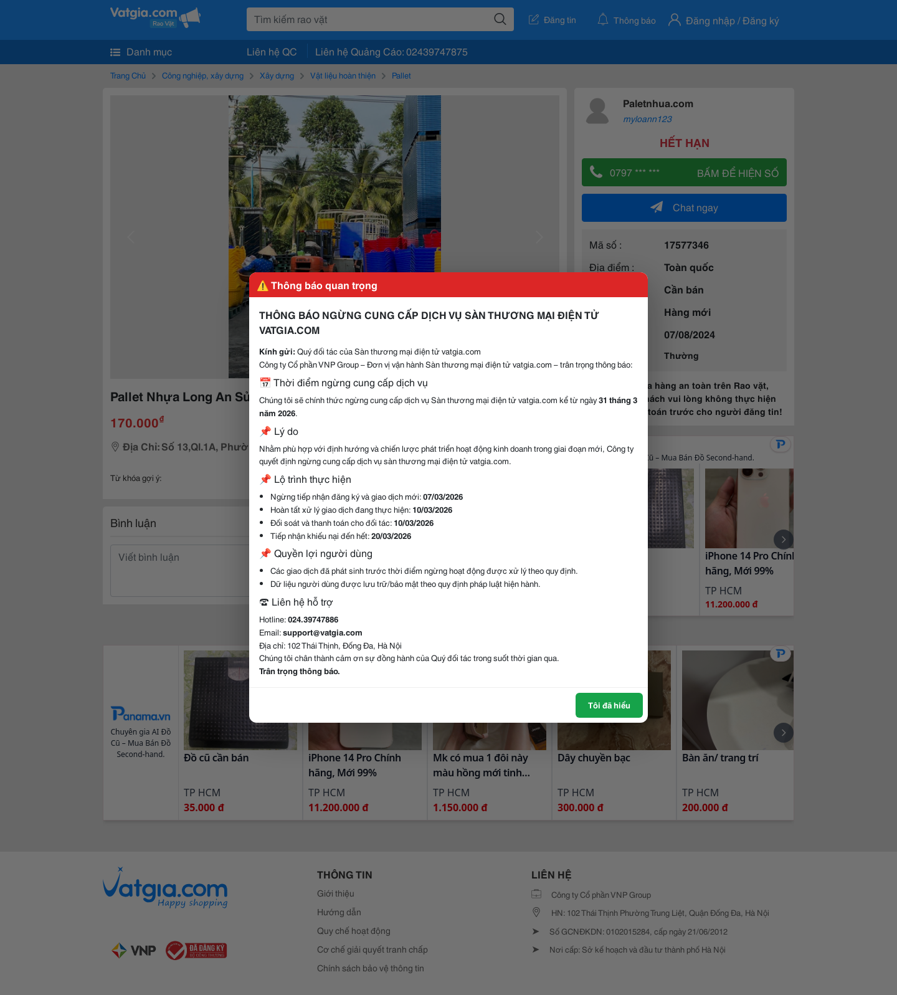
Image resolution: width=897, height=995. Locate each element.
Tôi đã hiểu (609, 704)
